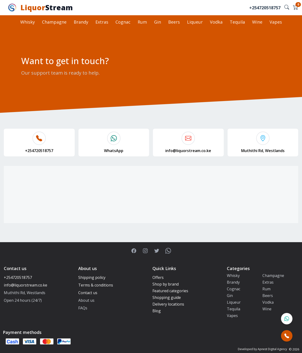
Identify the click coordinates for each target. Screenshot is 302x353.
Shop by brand (165, 284)
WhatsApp (113, 150)
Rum (142, 22)
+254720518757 (265, 7)
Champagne (54, 22)
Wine (257, 22)
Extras (101, 22)
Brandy (81, 22)
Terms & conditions (95, 285)
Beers (174, 22)
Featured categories (170, 290)
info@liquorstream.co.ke (188, 150)
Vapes (276, 22)
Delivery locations (168, 304)
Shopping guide (166, 297)
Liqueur (195, 22)
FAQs (82, 308)
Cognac (122, 22)
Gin (157, 22)
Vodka (216, 22)
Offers (158, 277)
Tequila (237, 22)
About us (86, 300)
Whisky (27, 22)
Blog (156, 310)
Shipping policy (91, 277)
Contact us (87, 292)
